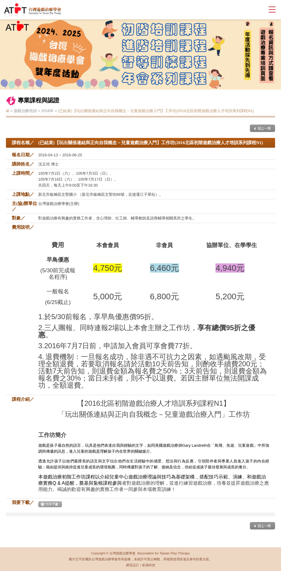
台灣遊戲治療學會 (32, 10)
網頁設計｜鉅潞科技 (140, 565)
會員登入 (241, 9)
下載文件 (50, 504)
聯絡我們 (251, 9)
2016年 (47, 111)
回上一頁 (262, 128)
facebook (261, 9)
